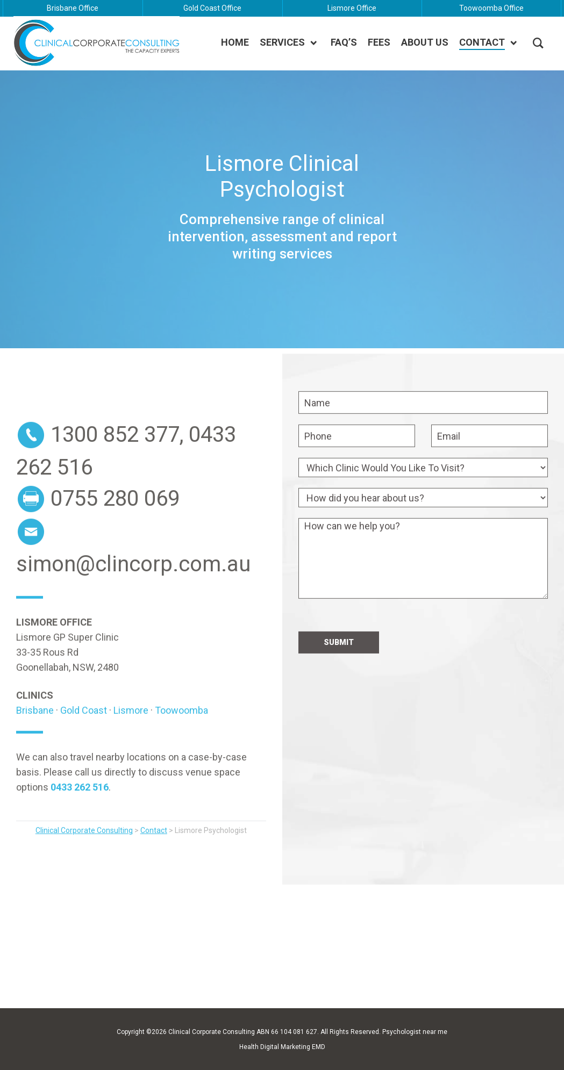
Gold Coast (83, 731)
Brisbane (35, 731)
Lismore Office (351, 8)
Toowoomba (181, 731)
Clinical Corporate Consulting (211, 1032)
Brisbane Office (72, 8)
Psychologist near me (414, 1032)
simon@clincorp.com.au (133, 585)
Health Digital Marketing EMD (282, 1047)
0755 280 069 (115, 519)
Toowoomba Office (491, 8)
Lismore (130, 731)
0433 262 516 (80, 808)
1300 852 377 (115, 455)
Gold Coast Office (212, 8)
